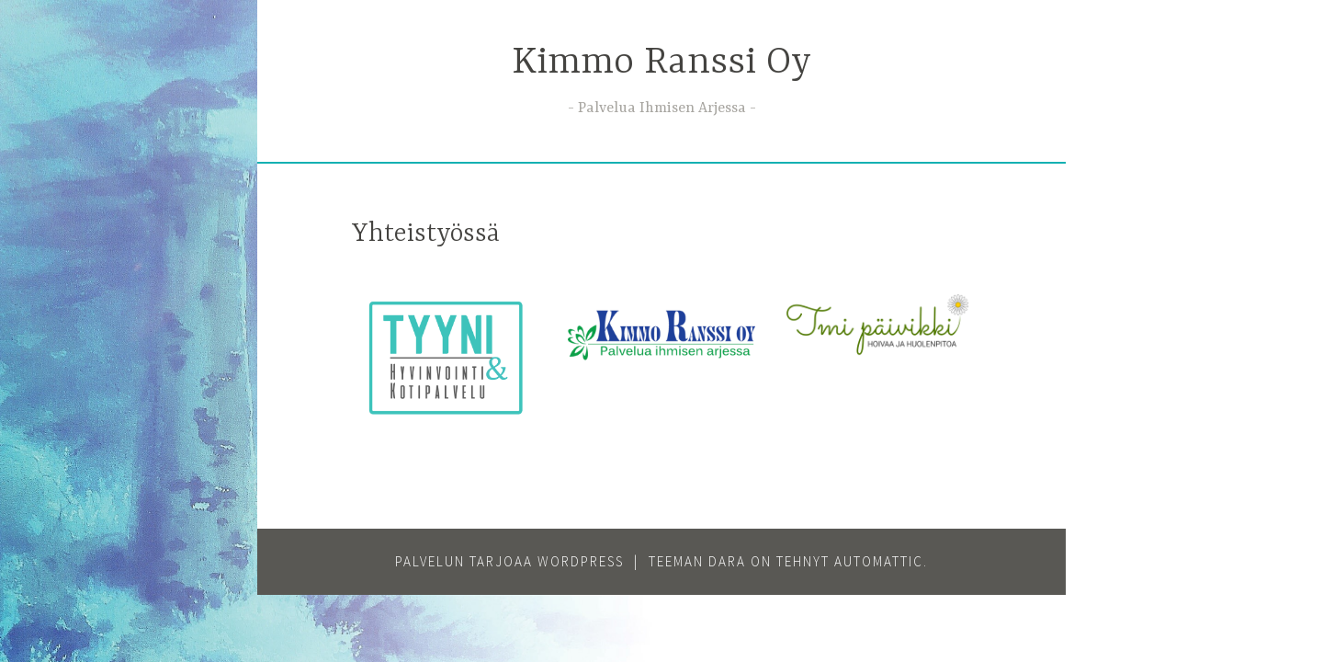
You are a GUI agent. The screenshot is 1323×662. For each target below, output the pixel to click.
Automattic (878, 561)
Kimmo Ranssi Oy (661, 63)
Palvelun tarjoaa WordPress (509, 561)
